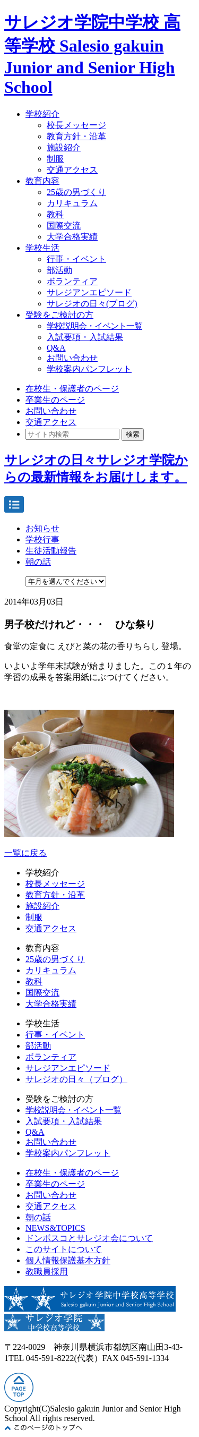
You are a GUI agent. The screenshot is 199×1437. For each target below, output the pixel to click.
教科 (55, 214)
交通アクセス (72, 169)
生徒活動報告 (50, 550)
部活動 (59, 270)
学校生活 (42, 247)
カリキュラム (72, 203)
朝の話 (38, 561)
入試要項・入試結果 (85, 337)
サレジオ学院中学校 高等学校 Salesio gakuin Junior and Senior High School (92, 55)
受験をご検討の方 (59, 314)
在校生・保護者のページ (72, 388)
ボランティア (72, 281)
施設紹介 (64, 147)
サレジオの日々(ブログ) (92, 303)
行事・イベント (76, 258)
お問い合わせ (72, 357)
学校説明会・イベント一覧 (94, 325)
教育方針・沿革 (76, 136)
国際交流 (64, 225)
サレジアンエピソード (89, 292)
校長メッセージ (76, 125)
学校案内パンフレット (89, 368)
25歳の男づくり (76, 192)
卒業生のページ (55, 399)
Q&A (56, 347)
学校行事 (42, 539)
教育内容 (42, 180)
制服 (55, 158)
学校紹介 (42, 113)
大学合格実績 (72, 236)
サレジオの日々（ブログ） (76, 1079)
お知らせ (42, 528)
